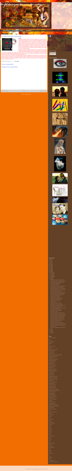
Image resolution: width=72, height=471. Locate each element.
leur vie (50, 437)
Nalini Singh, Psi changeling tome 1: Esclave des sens (57, 327)
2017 (50, 265)
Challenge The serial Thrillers (53, 396)
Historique (50, 431)
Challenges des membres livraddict (54, 406)
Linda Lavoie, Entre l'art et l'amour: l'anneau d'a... (57, 322)
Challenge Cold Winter (52, 364)
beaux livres (50, 340)
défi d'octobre (51, 424)
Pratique (50, 450)
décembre (52, 272)
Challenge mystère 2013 (52, 384)
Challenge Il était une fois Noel (53, 377)
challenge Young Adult (52, 403)
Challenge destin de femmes (53, 370)
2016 (50, 266)
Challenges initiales (51, 407)
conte (49, 417)
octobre (52, 275)
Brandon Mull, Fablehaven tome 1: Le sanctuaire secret (58, 289)
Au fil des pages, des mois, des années (21, 5)
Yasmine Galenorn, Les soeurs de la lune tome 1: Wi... (57, 305)
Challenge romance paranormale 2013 (54, 390)
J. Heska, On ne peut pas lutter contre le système (57, 294)
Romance (50, 451)
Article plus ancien (43, 90)
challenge (50, 347)
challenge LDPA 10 (51, 380)
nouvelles (50, 444)
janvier (52, 332)
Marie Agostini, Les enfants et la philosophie (56, 320)
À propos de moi (6, 30)
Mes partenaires (28, 30)
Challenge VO (51, 400)
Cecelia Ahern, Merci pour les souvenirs (55, 299)
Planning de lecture (51, 447)
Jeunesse (50, 434)
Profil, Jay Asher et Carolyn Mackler (55, 283)
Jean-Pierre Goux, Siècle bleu (54, 284)
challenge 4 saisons (51, 353)
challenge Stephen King (52, 394)
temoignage (50, 457)
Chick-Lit (50, 410)
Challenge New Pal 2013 (52, 387)
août (51, 277)
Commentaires (51, 54)
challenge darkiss (51, 367)
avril (51, 331)
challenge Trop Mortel (52, 397)
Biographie (50, 343)
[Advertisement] (60, 240)
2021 (50, 260)
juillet (51, 278)
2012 (50, 271)
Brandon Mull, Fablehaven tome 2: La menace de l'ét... (57, 288)
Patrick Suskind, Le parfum (54, 311)
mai (51, 330)
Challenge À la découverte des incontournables (55, 354)
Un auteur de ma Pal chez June (53, 461)
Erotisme (50, 427)
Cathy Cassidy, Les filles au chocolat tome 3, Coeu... (57, 293)
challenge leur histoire (52, 383)
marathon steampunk (52, 443)
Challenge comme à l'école (52, 366)
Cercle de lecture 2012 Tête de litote (55, 295)
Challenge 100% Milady (52, 350)
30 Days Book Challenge (52, 337)
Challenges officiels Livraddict (17, 30)
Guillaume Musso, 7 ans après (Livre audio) (56, 298)
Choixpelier (50, 413)
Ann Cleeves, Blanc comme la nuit (55, 321)
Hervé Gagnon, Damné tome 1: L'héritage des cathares (58, 315)
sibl (49, 454)
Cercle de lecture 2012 (52, 346)
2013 (50, 270)
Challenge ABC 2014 (52, 357)
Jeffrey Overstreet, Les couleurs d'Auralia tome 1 (57, 287)
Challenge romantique (52, 393)
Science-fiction (51, 453)
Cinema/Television (51, 414)
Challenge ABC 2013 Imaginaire (53, 356)
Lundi (49, 440)
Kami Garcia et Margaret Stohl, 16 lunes (55, 306)
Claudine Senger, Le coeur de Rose (55, 300)
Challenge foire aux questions (53, 376)
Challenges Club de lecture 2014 (53, 404)
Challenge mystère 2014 (52, 386)
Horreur (50, 433)
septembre (52, 276)
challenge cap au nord (52, 363)
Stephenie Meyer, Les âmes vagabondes (56, 310)
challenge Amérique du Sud (52, 360)
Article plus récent (5, 90)
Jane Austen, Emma (53, 326)
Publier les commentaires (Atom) (26, 94)
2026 (50, 259)
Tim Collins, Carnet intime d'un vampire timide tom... (57, 316)
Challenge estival (51, 373)
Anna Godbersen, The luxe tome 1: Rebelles (56, 304)
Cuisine (50, 420)
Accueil (24, 90)
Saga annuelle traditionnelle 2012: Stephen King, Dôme (58, 323)
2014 (50, 269)
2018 (50, 264)
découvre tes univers (52, 423)
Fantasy (50, 430)
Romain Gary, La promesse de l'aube (55, 309)
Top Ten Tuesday (51, 460)
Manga (50, 441)
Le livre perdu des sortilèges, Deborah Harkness (57, 282)
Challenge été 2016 (51, 374)
